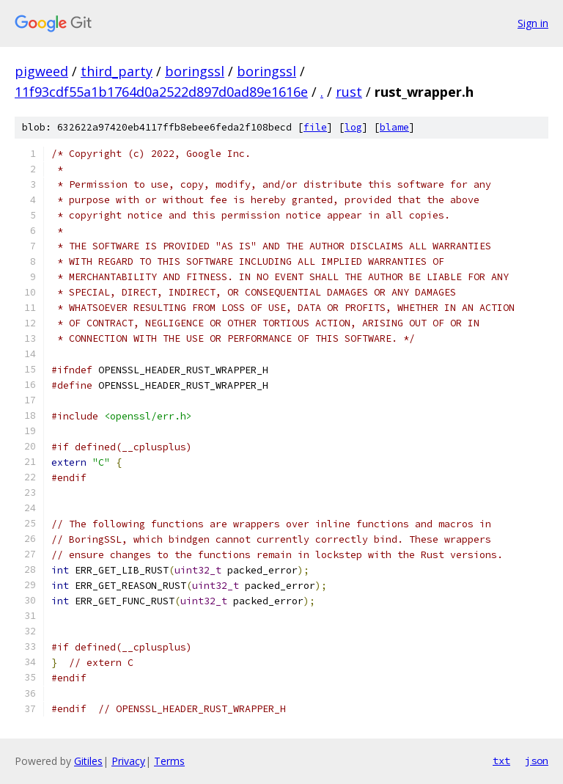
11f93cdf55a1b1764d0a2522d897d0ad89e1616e (161, 91)
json (536, 760)
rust (349, 91)
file (315, 127)
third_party (116, 71)
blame (394, 127)
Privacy (128, 761)
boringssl (194, 71)
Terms (169, 761)
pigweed (41, 71)
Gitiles (88, 761)
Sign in (533, 23)
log (353, 127)
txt (501, 760)
